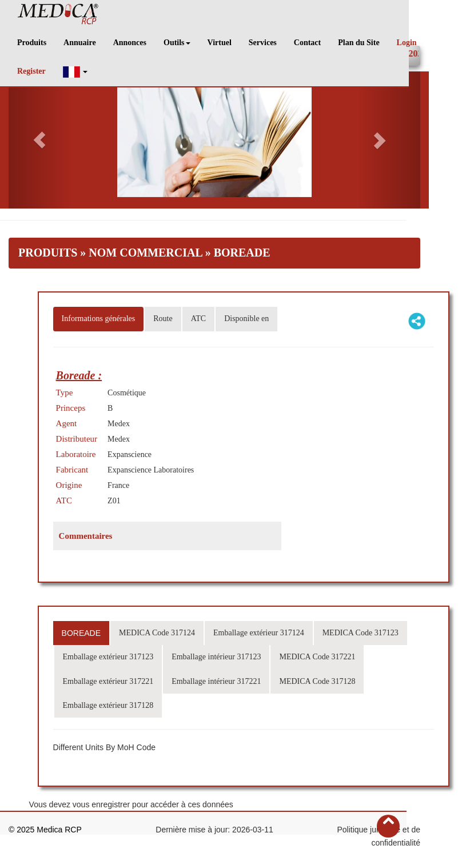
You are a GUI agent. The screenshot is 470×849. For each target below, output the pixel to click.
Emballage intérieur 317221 (216, 681)
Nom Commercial (145, 252)
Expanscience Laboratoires (150, 470)
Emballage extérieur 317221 (108, 681)
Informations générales (99, 318)
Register (31, 71)
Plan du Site (358, 42)
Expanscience (129, 454)
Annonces (129, 42)
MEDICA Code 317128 (317, 681)
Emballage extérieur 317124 (258, 632)
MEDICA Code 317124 (157, 632)
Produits (31, 42)
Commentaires (86, 535)
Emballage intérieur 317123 (216, 656)
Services (263, 42)
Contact (307, 42)
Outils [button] (177, 42)
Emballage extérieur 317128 (108, 705)
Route (162, 318)
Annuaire (79, 42)
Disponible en (246, 318)
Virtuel (220, 42)
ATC (198, 318)
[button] (75, 71)
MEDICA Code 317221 (317, 656)
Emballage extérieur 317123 (108, 656)
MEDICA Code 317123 (360, 632)
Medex (118, 423)
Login (407, 42)
